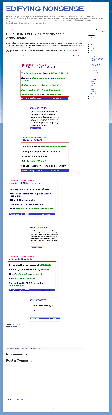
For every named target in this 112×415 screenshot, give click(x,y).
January (93, 93)
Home (45, 397)
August (93, 79)
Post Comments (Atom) (18, 399)
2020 (91, 50)
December (93, 56)
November (93, 72)
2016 (91, 98)
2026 (91, 37)
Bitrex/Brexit (13, 326)
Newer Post (9, 397)
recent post (20, 51)
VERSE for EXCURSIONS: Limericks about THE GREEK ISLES (97, 59)
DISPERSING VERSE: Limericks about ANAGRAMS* (96, 69)
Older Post (80, 397)
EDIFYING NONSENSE (45, 8)
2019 (91, 52)
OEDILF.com (73, 43)
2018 (91, 54)
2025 (91, 40)
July (92, 81)
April (92, 87)
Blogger (69, 408)
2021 (91, 48)
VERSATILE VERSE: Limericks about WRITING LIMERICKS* (98, 64)
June (92, 83)
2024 (91, 42)
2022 (91, 46)
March (92, 89)
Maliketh (59, 408)
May (92, 85)
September (94, 77)
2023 (91, 44)
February (93, 91)
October (93, 75)
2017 (91, 96)
